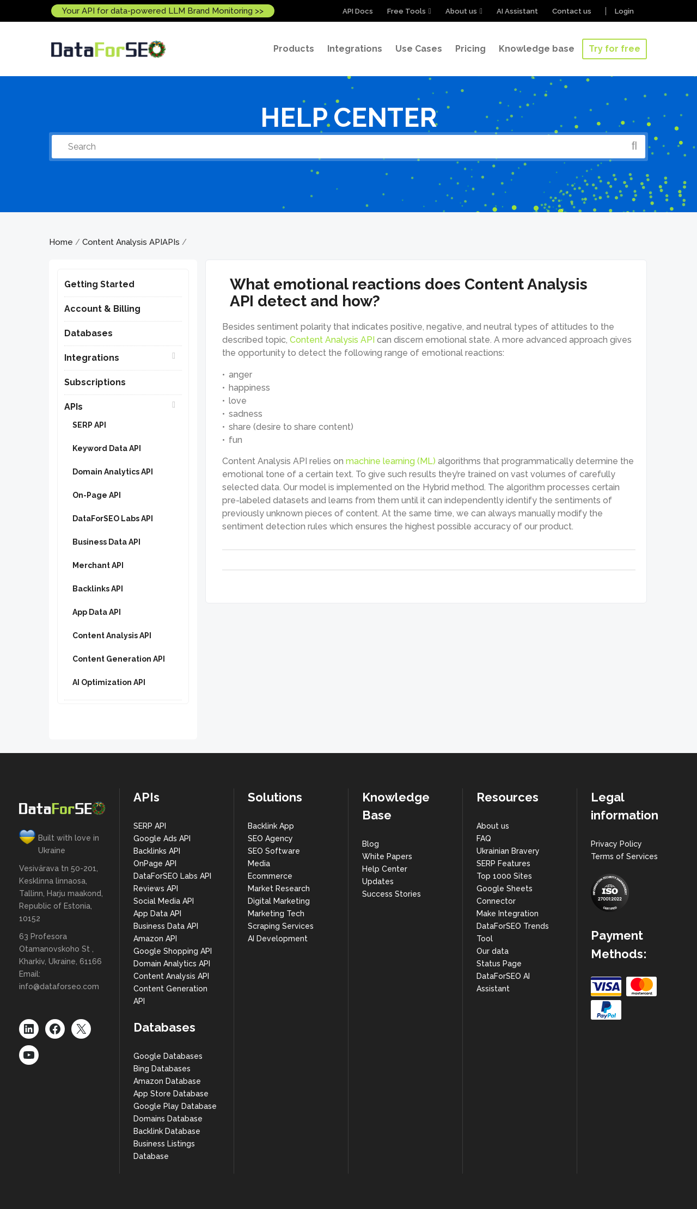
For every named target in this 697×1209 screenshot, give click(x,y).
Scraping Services (281, 926)
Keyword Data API (106, 448)
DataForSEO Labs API (112, 518)
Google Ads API (162, 838)
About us (461, 11)
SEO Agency (270, 838)
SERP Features (503, 863)
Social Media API (163, 901)
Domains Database (168, 1118)
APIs (171, 242)
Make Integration (507, 913)
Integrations (91, 358)
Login (624, 11)
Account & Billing (102, 309)
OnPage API (154, 863)
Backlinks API (97, 588)
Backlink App (271, 826)
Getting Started (99, 284)
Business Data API (106, 542)
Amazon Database (167, 1081)
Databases (88, 333)
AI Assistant (517, 11)
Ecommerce (270, 876)
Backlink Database (166, 1131)
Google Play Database (175, 1106)
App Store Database (171, 1093)
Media (259, 863)
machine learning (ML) (391, 461)
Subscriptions (95, 382)
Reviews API (155, 888)
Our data (492, 951)
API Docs (358, 11)
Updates (378, 881)
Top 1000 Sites (504, 876)
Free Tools (406, 11)
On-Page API (96, 495)
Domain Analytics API (112, 471)
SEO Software (274, 851)
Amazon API (155, 938)
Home (61, 242)
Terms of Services (624, 856)
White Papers (387, 856)
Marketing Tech (276, 913)
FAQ (483, 838)
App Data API (96, 612)
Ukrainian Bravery (508, 851)
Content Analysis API (122, 242)
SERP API (89, 425)
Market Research (279, 888)
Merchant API (98, 565)
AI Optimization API (108, 682)
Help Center (384, 869)
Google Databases (168, 1056)
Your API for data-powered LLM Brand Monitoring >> (163, 11)
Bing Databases (162, 1068)
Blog (370, 844)
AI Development (278, 938)
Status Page (499, 963)
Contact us (571, 11)
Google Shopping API (172, 951)
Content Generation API (118, 659)
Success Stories (391, 894)
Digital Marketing (279, 901)
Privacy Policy (616, 844)
